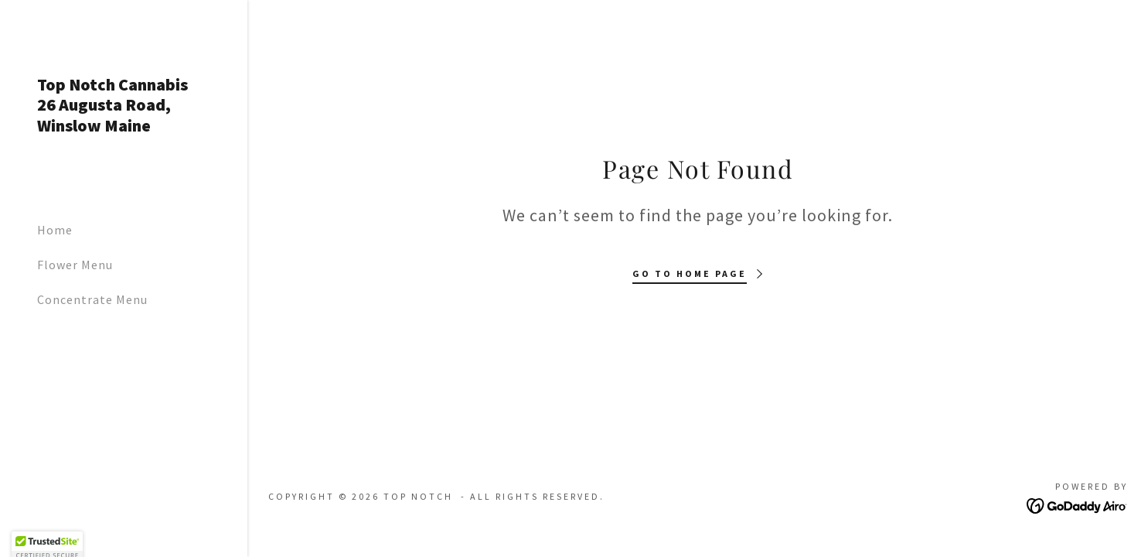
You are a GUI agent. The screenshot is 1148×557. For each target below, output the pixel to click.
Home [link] (55, 229)
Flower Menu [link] (75, 264)
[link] (123, 127)
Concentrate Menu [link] (92, 299)
